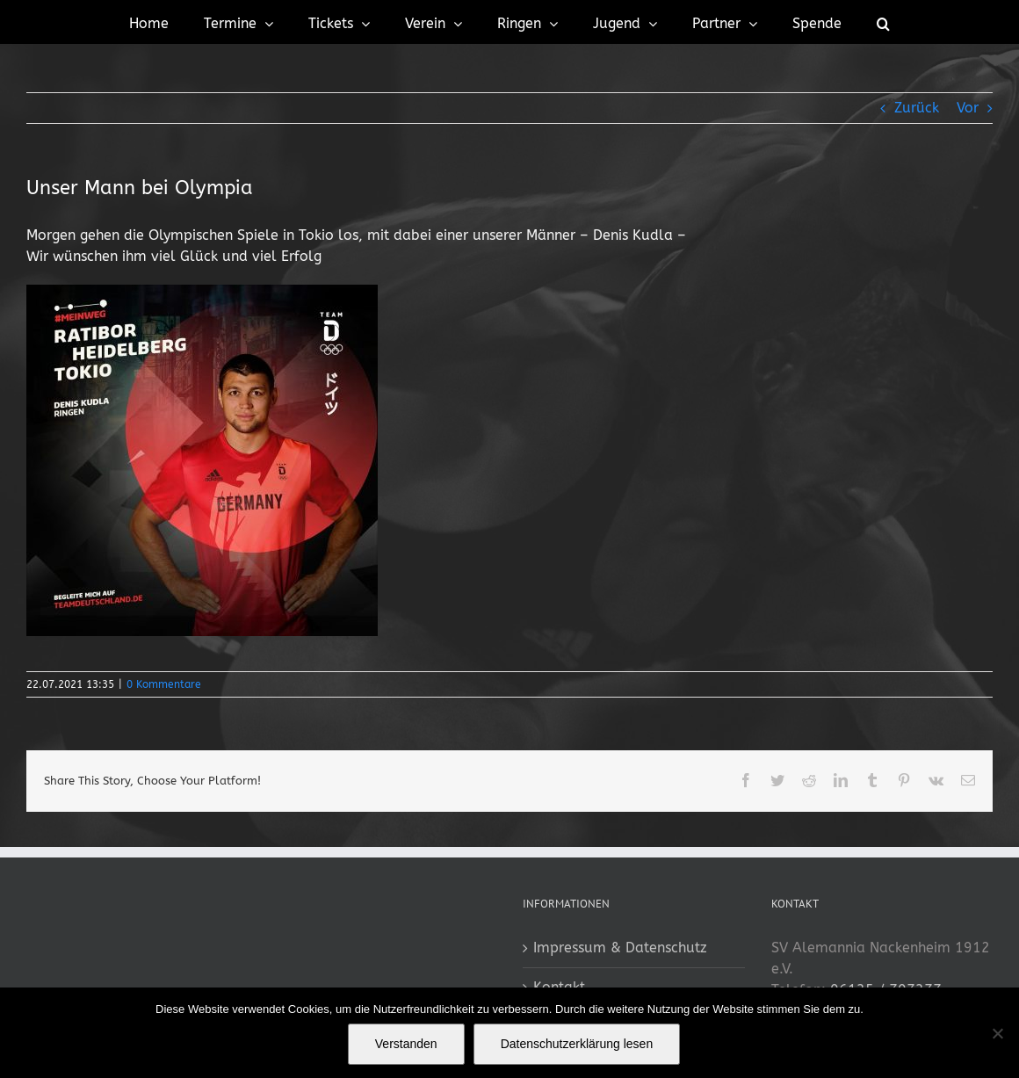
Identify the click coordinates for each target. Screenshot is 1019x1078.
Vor (968, 107)
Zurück (916, 107)
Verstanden (406, 1044)
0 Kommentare (163, 684)
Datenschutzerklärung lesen (577, 1044)
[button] (883, 22)
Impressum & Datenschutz (620, 947)
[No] (997, 1033)
